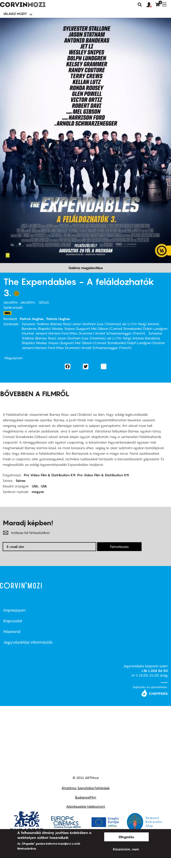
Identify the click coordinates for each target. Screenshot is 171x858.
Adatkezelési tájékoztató (85, 806)
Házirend (11, 631)
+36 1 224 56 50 (154, 671)
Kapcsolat (12, 621)
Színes (21, 481)
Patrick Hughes (32, 319)
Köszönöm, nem (126, 849)
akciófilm (10, 302)
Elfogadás (126, 837)
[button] (151, 5)
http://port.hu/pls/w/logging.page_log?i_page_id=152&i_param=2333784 (7, 313)
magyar (38, 492)
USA (35, 486)
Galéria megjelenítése (85, 268)
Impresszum (14, 610)
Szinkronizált (13, 307)
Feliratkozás (119, 547)
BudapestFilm (85, 797)
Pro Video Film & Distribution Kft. (50, 475)
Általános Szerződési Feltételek (85, 788)
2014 (44, 302)
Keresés (140, 4)
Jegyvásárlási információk (28, 642)
